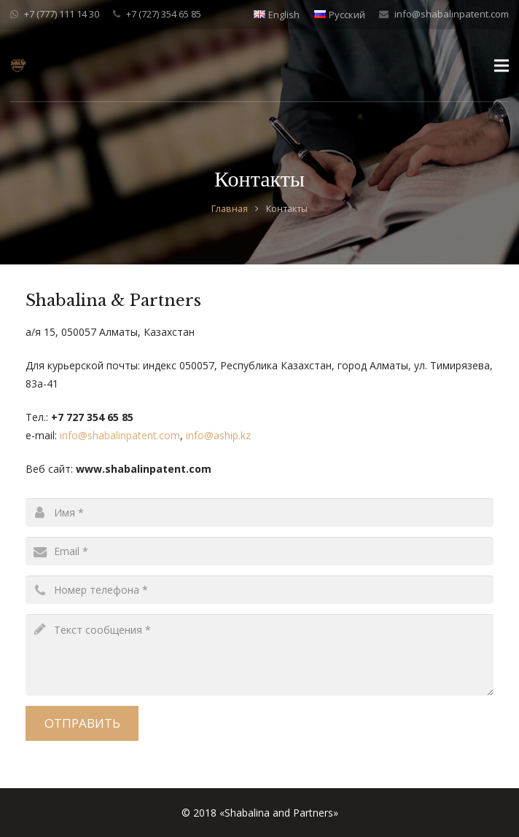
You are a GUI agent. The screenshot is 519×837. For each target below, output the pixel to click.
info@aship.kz (218, 435)
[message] (259, 655)
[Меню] (501, 65)
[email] (259, 551)
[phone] (259, 589)
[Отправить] (82, 723)
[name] (259, 512)
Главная (229, 209)
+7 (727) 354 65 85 (163, 13)
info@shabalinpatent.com (451, 13)
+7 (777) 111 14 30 (61, 13)
